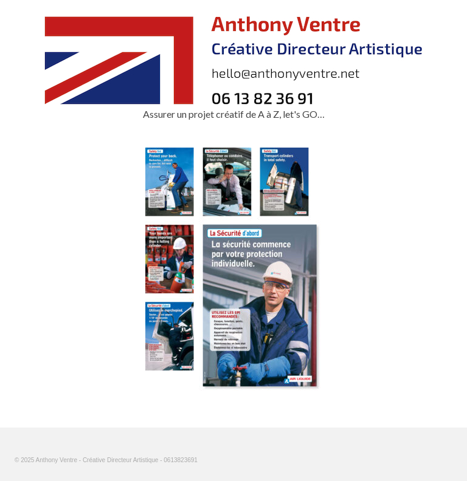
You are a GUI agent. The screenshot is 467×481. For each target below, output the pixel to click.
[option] (233, 269)
